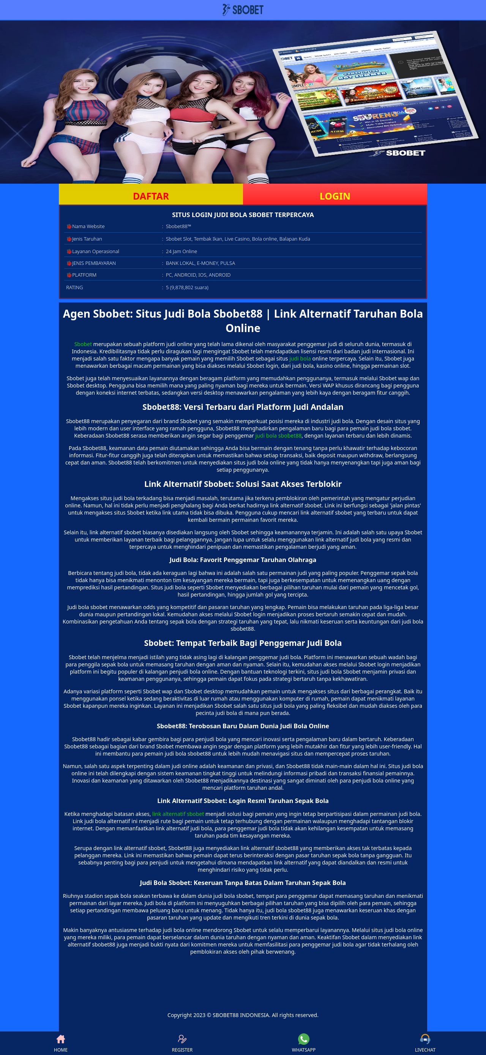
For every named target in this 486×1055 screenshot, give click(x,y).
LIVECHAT (425, 1043)
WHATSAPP (304, 1043)
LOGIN (335, 195)
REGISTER (182, 1043)
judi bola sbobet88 (279, 435)
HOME (61, 1043)
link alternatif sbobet (178, 813)
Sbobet (83, 344)
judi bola (300, 358)
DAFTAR (151, 195)
